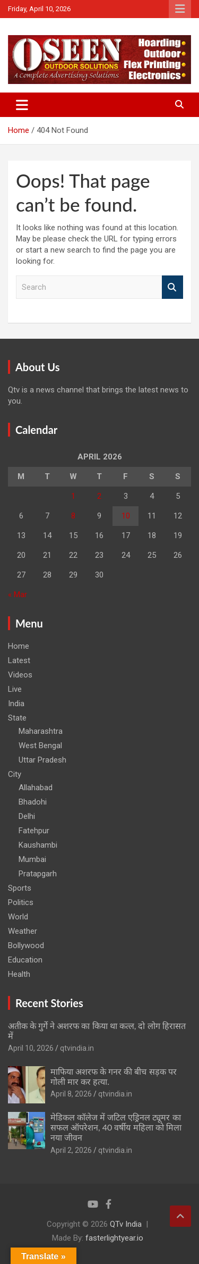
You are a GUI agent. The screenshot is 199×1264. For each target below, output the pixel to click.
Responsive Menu (180, 9)
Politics (20, 902)
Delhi (27, 816)
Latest (19, 660)
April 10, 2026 (31, 1048)
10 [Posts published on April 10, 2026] (126, 516)
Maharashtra (41, 731)
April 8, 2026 (71, 1094)
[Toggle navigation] (22, 105)
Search (172, 287)
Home (18, 646)
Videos (20, 675)
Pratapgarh (38, 873)
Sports (19, 888)
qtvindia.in (77, 1048)
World (18, 917)
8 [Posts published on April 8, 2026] (73, 516)
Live (15, 689)
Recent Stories (49, 1003)
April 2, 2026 (71, 1150)
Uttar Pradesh (42, 760)
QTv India (126, 1224)
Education (25, 960)
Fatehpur (34, 830)
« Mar (17, 594)
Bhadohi (33, 802)
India (16, 703)
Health (19, 974)
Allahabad (36, 787)
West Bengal (40, 745)
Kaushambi (38, 845)
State (17, 718)
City (14, 774)
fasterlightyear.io (114, 1238)
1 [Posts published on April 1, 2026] (73, 496)
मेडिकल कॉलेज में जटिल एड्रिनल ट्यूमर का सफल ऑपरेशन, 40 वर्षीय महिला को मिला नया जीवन (115, 1127)
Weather (22, 931)
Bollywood (26, 945)
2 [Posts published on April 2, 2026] (99, 496)
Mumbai (32, 859)
